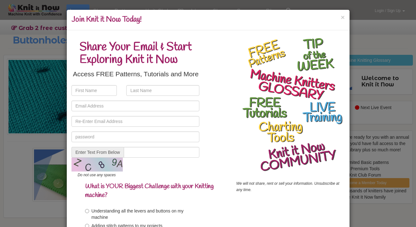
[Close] (343, 17)
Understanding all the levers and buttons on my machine (134, 214)
